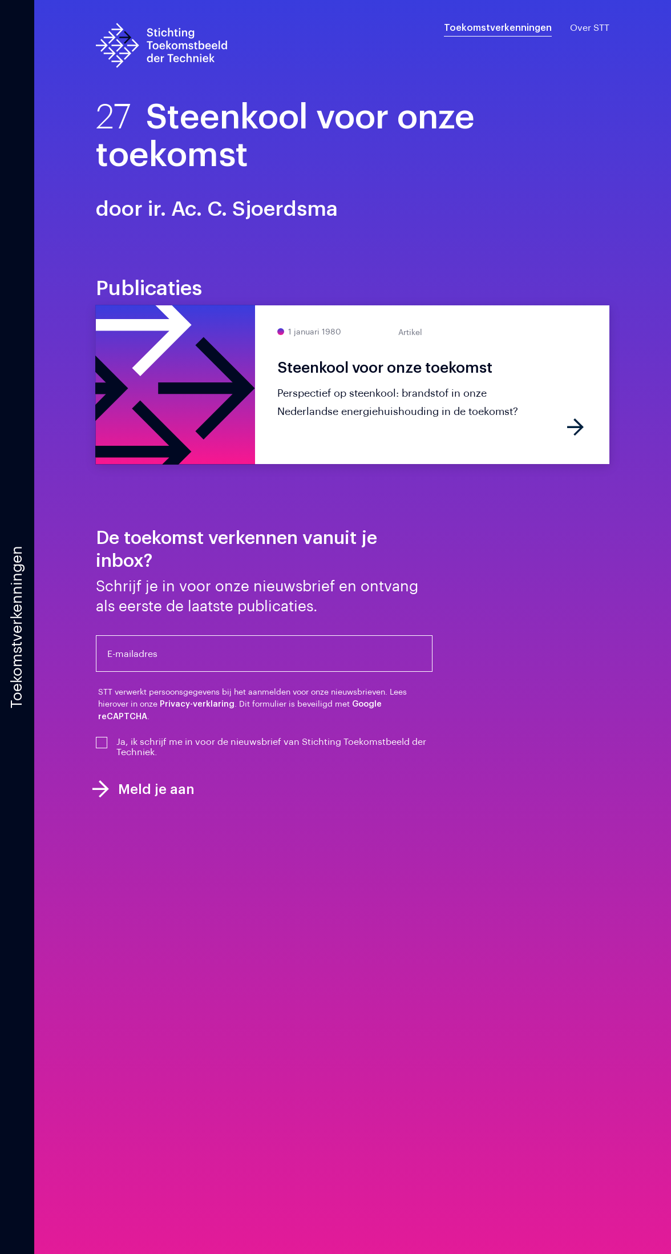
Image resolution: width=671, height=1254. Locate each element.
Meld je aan (143, 789)
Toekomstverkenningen (498, 28)
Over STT (589, 28)
